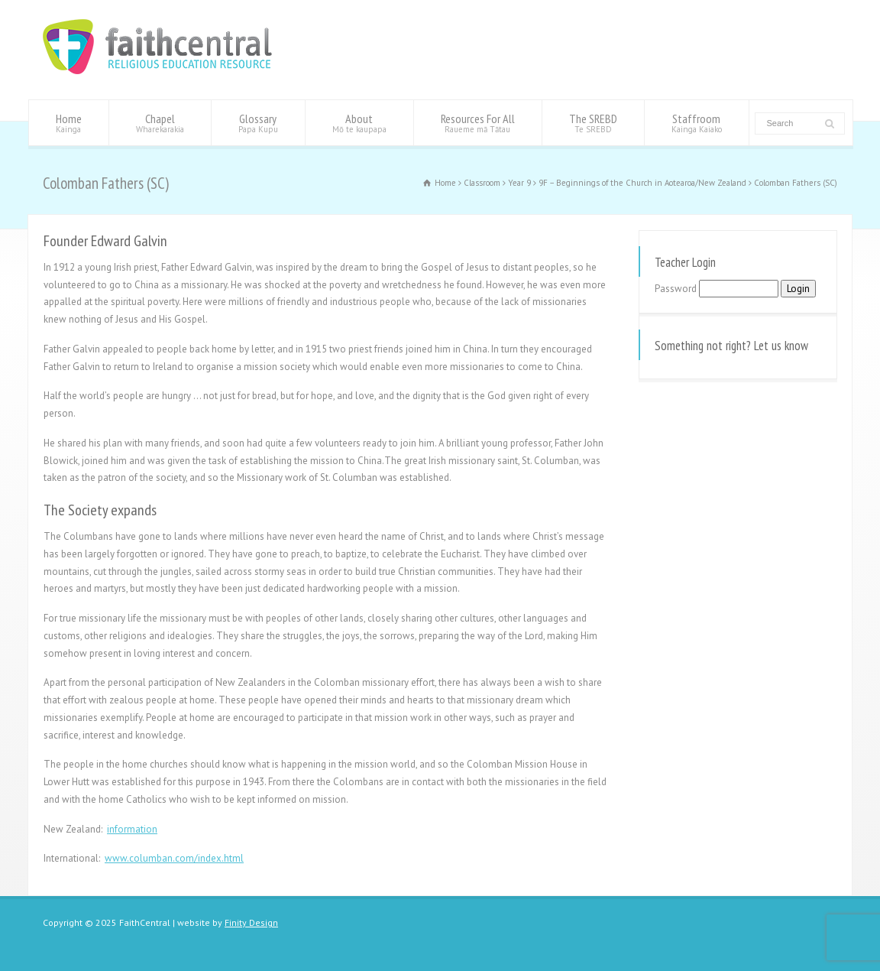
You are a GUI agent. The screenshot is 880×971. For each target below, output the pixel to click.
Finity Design (251, 922)
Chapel (160, 123)
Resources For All (478, 123)
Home (69, 123)
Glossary (258, 123)
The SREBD (593, 123)
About (359, 123)
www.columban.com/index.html (174, 858)
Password (676, 288)
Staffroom (696, 123)
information (132, 829)
